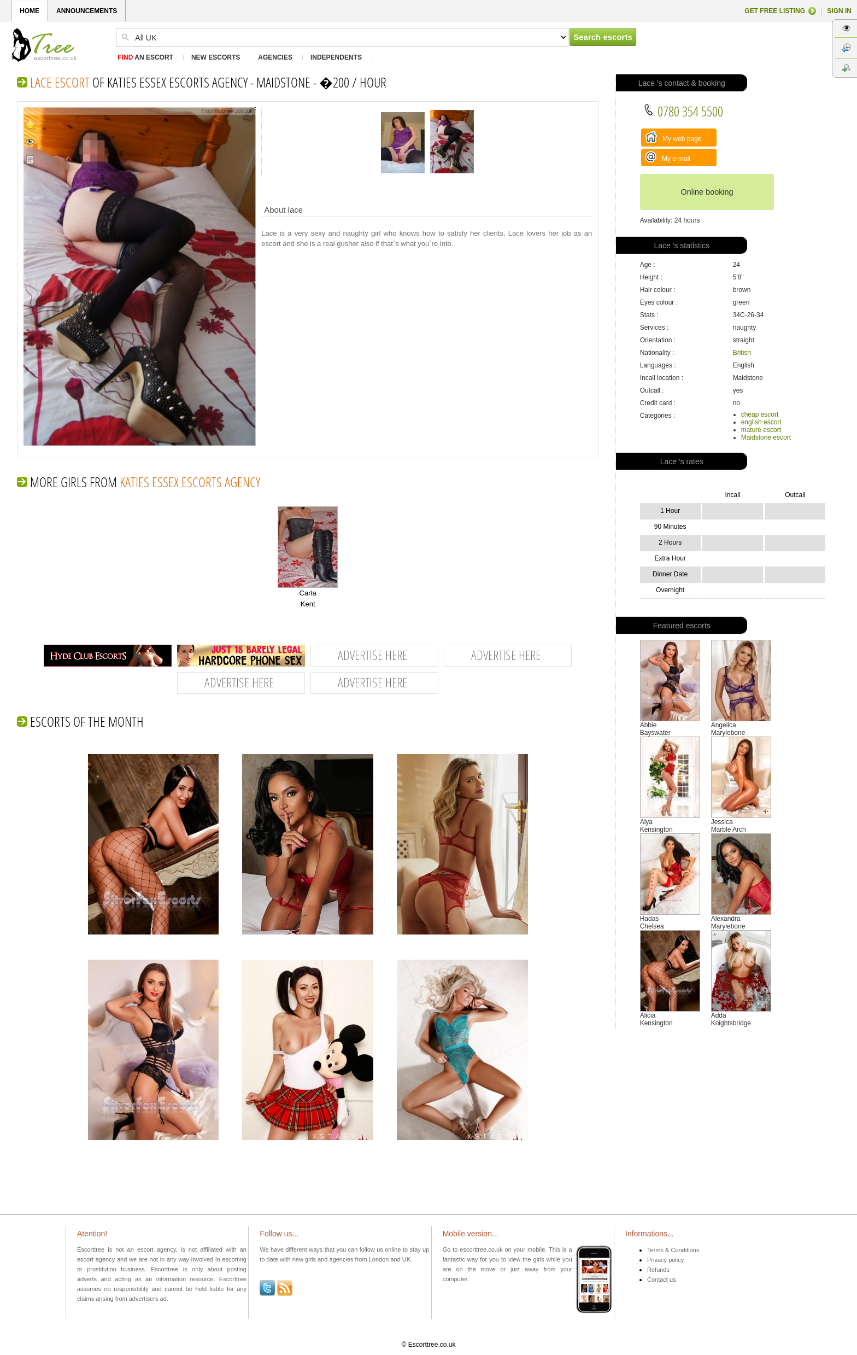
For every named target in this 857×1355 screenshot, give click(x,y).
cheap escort (760, 414)
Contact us (661, 1279)
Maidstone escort (766, 437)
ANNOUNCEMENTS (86, 11)
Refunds (658, 1269)
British (742, 353)
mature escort (761, 430)
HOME (29, 11)
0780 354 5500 (683, 111)
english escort (761, 422)
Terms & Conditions (673, 1250)
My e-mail (667, 156)
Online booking (706, 192)
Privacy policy (665, 1260)
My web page (673, 137)
